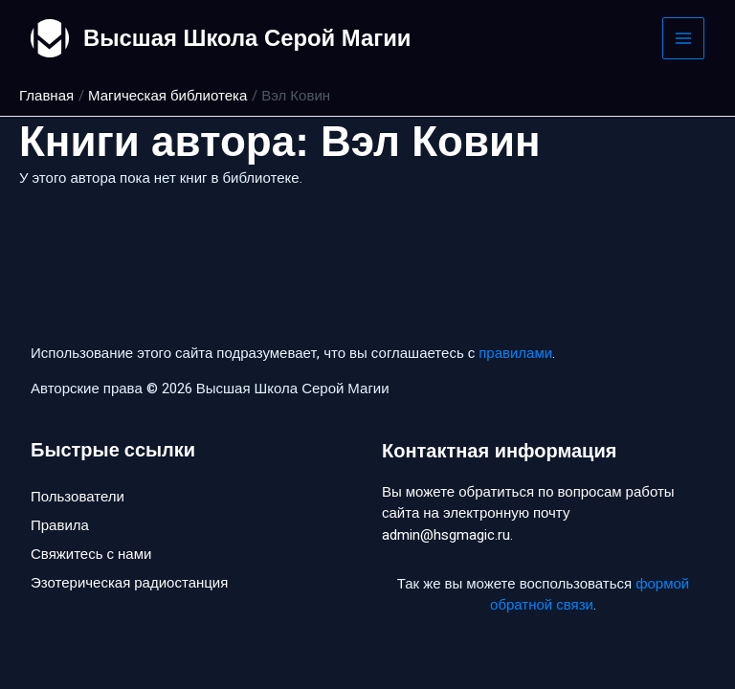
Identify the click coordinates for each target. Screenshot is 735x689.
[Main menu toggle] (683, 38)
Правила (60, 525)
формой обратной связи (589, 594)
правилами (515, 353)
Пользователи (77, 496)
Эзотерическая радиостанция (129, 583)
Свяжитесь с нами (91, 555)
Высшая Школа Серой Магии (248, 38)
